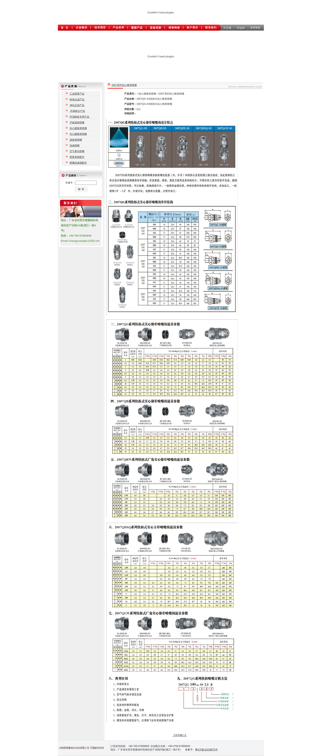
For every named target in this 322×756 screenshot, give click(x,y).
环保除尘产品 (77, 111)
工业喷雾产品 (77, 93)
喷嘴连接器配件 (78, 162)
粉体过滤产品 (77, 99)
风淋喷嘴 (74, 145)
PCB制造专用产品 (80, 116)
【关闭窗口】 (179, 735)
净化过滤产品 (77, 105)
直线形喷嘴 (76, 139)
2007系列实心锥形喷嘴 (124, 85)
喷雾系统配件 (77, 157)
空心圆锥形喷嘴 (78, 134)
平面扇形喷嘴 (77, 122)
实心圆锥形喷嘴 (78, 128)
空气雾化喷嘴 (77, 151)
